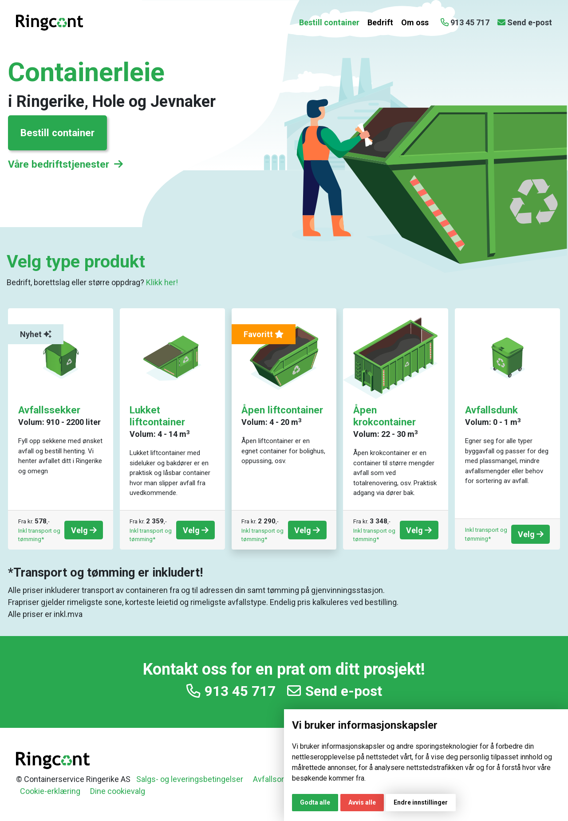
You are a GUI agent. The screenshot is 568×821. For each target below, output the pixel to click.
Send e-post (334, 691)
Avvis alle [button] (362, 802)
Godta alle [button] (315, 802)
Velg (84, 530)
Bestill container (329, 22)
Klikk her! (162, 282)
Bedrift (380, 22)
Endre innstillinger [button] (421, 802)
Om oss (415, 22)
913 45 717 (231, 691)
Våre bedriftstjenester (65, 164)
